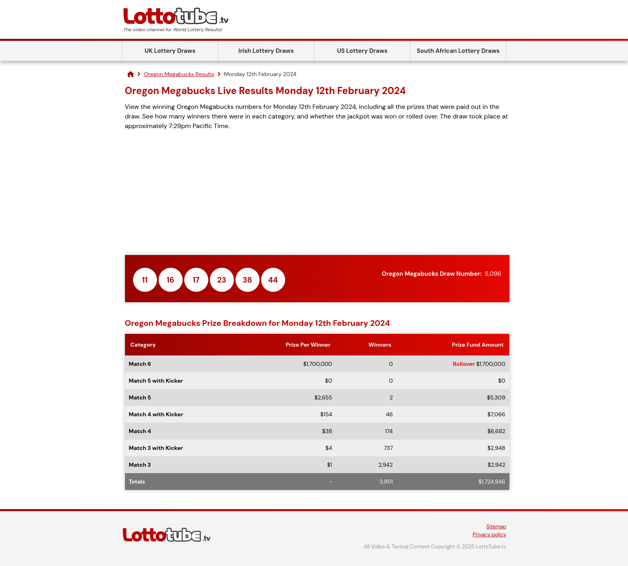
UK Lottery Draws (170, 51)
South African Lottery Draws (458, 51)
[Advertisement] (317, 193)
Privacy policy (489, 534)
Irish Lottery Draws (266, 51)
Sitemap (496, 526)
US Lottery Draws (362, 51)
